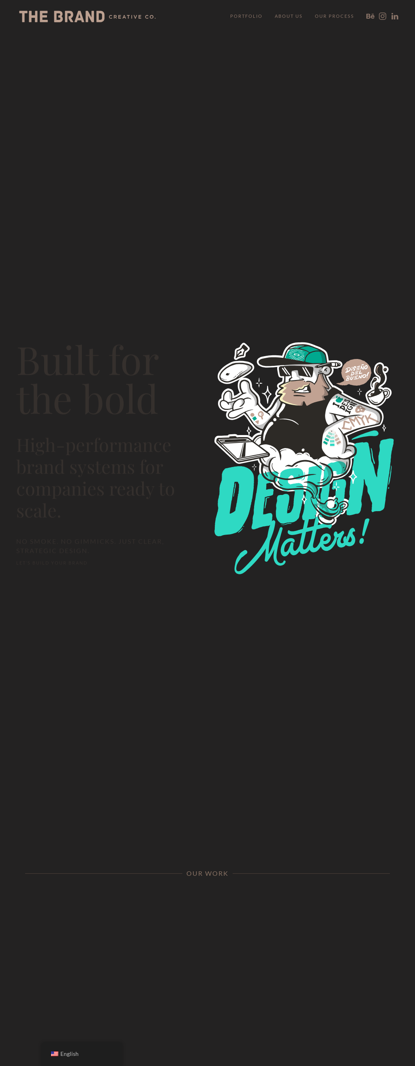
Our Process (334, 16)
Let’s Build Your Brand (52, 559)
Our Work (207, 873)
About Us (289, 16)
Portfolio (246, 16)
